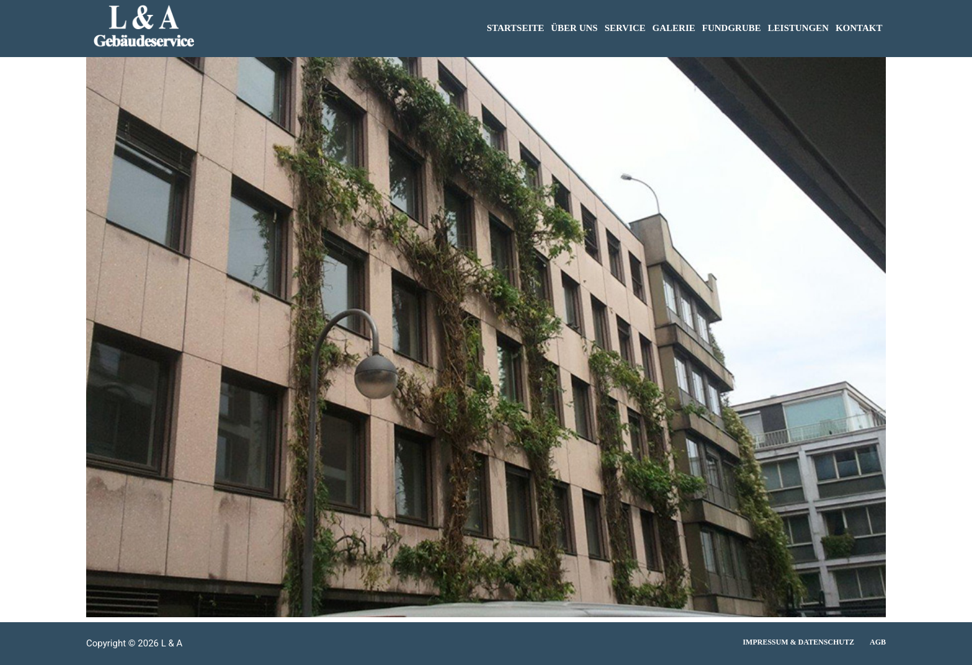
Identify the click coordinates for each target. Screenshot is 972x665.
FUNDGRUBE (731, 28)
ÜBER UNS (574, 28)
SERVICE (624, 28)
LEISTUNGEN (798, 28)
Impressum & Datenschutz (798, 642)
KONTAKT (859, 28)
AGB (878, 642)
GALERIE (673, 28)
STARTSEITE (515, 28)
